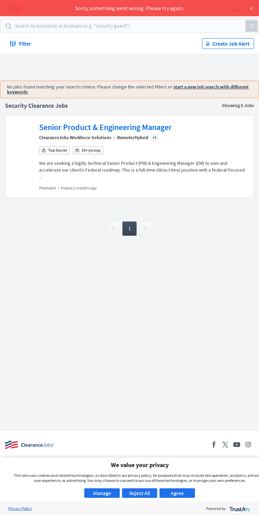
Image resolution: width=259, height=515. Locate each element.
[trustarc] (239, 508)
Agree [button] (177, 493)
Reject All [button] (139, 493)
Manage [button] (102, 493)
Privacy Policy (20, 508)
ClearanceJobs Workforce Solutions (75, 137)
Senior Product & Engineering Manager (105, 127)
